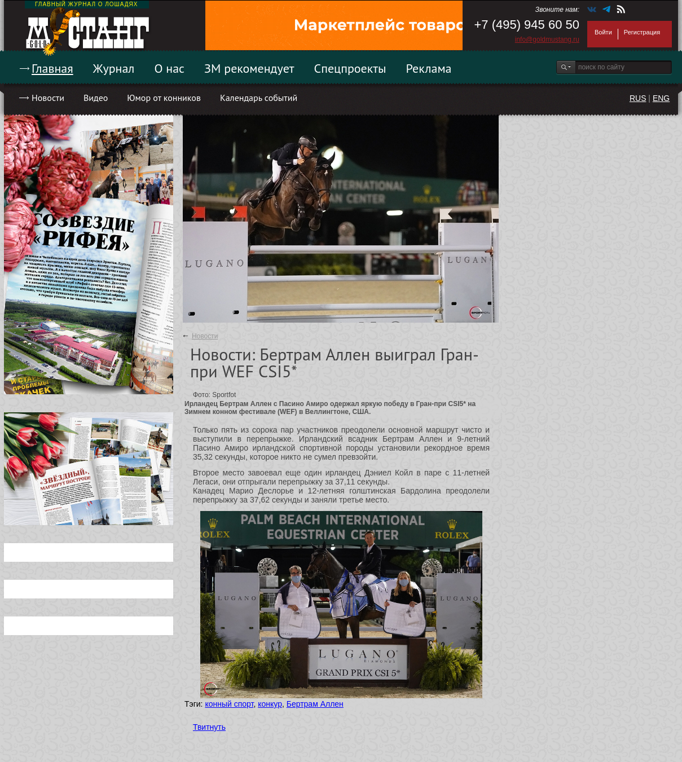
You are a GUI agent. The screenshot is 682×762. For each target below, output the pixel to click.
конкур (270, 703)
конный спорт (229, 703)
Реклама (429, 68)
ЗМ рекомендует (249, 68)
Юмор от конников (164, 97)
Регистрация (642, 32)
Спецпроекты (350, 68)
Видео (95, 97)
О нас (169, 68)
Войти (603, 32)
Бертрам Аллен (315, 703)
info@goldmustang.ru (547, 39)
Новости (48, 97)
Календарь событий (258, 97)
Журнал (114, 68)
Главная (52, 68)
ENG (661, 98)
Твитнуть (209, 727)
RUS (638, 98)
